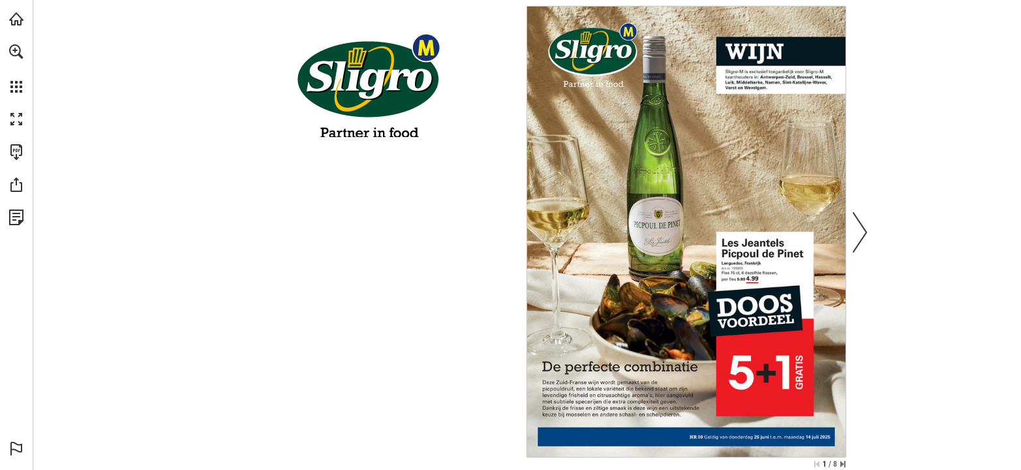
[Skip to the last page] (843, 464)
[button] (16, 51)
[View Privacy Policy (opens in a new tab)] (16, 217)
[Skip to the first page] (816, 464)
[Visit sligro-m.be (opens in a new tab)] (16, 19)
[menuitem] (16, 68)
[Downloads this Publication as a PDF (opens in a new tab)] (16, 152)
